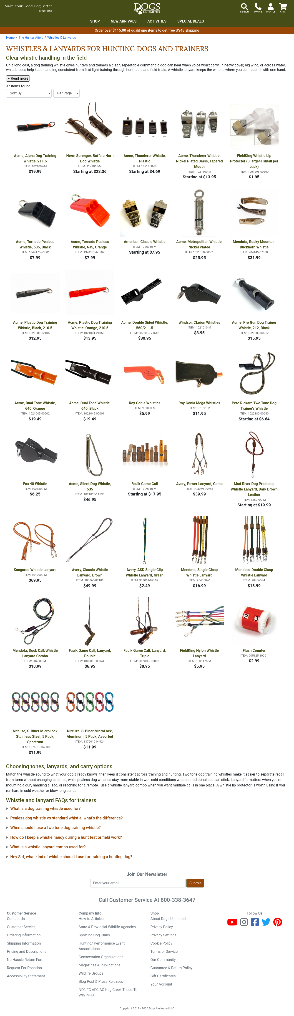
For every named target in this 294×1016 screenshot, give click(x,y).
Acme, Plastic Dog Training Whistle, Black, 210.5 (35, 325)
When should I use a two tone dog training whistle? (55, 827)
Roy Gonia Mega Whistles (199, 403)
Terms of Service (164, 951)
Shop (95, 21)
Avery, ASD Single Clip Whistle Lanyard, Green (145, 572)
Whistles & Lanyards (61, 37)
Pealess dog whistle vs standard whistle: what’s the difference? (66, 818)
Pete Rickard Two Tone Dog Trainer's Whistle (254, 406)
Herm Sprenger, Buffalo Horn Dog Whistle (90, 158)
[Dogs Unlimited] (147, 9)
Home (10, 37)
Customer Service (21, 927)
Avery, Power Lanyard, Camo (199, 484)
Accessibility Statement (26, 976)
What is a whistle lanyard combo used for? (48, 847)
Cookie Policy (161, 943)
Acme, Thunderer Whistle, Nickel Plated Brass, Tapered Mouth (200, 161)
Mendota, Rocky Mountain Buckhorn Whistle (254, 244)
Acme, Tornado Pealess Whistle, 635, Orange (90, 244)
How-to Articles (91, 919)
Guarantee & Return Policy (172, 968)
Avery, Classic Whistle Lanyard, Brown (90, 572)
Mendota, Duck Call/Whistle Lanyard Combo (36, 653)
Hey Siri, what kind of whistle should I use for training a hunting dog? (71, 856)
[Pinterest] (278, 924)
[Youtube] (232, 924)
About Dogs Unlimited (168, 919)
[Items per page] (66, 93)
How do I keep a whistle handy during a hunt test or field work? (66, 837)
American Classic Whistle (145, 242)
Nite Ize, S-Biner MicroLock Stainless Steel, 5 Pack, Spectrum (35, 736)
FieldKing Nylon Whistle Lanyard (200, 653)
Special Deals (190, 21)
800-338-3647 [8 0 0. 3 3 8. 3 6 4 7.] (178, 900)
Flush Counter (254, 650)
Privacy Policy (162, 927)
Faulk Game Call (144, 484)
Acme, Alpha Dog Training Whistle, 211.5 (35, 158)
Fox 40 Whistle (35, 484)
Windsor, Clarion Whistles (199, 322)
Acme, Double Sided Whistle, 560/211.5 (145, 325)
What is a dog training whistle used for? (45, 808)
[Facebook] (254, 924)
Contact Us (16, 919)
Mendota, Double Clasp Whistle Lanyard (254, 572)
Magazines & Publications (100, 965)
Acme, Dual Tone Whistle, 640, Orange (35, 406)
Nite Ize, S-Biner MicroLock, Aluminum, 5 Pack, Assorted (90, 734)
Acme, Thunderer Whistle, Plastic (144, 158)
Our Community (163, 960)
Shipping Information (24, 943)
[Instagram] (244, 924)
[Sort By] (29, 93)
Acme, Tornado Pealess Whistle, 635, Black (35, 244)
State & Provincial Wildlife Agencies (107, 927)
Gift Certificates (163, 976)
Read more (18, 78)
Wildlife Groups (91, 973)
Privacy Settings (163, 935)
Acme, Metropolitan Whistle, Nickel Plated (199, 244)
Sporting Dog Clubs (94, 935)
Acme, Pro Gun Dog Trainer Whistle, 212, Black (254, 325)
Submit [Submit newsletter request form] (195, 883)
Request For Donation (24, 968)
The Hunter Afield (31, 37)
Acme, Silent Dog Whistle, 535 (90, 486)
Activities (156, 21)
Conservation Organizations (101, 957)
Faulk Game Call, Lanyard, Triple (144, 653)
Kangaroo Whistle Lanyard (35, 570)
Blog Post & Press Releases (101, 981)
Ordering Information (24, 935)
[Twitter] (266, 924)
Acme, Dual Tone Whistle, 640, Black (90, 406)
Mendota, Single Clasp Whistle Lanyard (200, 572)
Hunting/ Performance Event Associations (102, 946)
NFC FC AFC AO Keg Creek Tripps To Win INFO (108, 992)
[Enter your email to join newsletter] (138, 883)
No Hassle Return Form (26, 960)
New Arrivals (123, 21)
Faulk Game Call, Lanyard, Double (90, 653)
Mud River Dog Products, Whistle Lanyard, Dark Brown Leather (255, 489)
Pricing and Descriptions (26, 951)
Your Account (161, 984)
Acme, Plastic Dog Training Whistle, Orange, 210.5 (90, 325)
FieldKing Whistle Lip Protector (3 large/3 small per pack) (254, 161)
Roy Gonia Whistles (145, 403)
